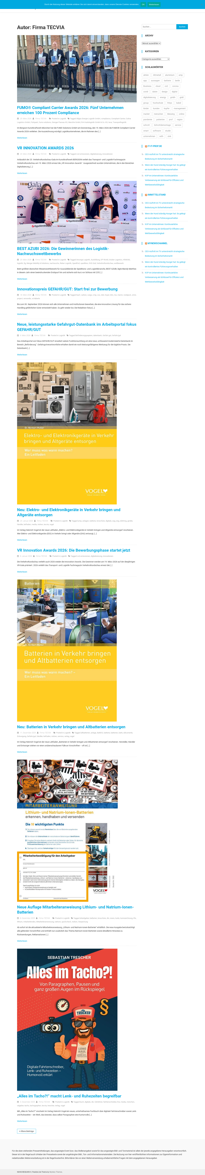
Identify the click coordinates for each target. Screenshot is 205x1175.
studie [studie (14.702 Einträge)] (168, 131)
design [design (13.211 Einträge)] (165, 92)
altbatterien (85, 733)
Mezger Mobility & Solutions (38, 263)
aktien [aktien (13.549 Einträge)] (146, 75)
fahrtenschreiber (109, 1102)
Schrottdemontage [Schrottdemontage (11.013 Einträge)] (162, 125)
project (20, 298)
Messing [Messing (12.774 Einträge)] (171, 114)
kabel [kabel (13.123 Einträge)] (178, 103)
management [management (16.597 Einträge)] (180, 108)
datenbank (97, 335)
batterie (93, 521)
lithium (19, 922)
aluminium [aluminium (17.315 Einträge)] (169, 75)
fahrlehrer (98, 1102)
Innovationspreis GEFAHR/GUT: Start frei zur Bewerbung (67, 289)
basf (78, 295)
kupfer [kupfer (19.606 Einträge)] (167, 108)
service (60, 736)
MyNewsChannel (158, 243)
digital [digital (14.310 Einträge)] (174, 92)
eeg (117, 521)
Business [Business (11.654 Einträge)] (147, 86)
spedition (84, 263)
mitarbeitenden (29, 922)
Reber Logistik (65, 263)
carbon (84, 295)
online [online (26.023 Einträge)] (181, 114)
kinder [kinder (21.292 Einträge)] (146, 108)
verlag (66, 736)
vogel (52, 524)
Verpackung (83, 922)
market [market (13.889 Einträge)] (146, 114)
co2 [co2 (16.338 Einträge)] (166, 86)
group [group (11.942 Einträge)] (146, 103)
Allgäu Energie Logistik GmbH (88, 119)
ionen (112, 918)
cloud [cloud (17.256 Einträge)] (158, 86)
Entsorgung (21, 736)
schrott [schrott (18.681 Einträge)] (146, 125)
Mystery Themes (56, 1172)
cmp (94, 295)
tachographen (35, 1106)
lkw (118, 1102)
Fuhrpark (34, 122)
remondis (27, 298)
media (34, 524)
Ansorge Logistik (83, 260)
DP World (104, 260)
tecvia (46, 524)
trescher (51, 1106)
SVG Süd (92, 263)
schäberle (36, 298)
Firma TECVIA (40, 119)
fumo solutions (45, 122)
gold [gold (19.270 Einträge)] (182, 97)
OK (143, 4)
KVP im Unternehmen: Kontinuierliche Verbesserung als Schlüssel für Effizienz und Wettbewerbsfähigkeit (164, 180)
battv (121, 733)
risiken (40, 524)
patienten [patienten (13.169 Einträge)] (160, 119)
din (108, 918)
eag (113, 521)
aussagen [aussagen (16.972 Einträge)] (155, 80)
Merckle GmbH (74, 122)
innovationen (107, 154)
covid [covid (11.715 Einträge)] (145, 92)
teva (110, 122)
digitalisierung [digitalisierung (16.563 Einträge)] (149, 97)
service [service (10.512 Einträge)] (178, 125)
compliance (105, 119)
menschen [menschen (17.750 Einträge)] (158, 114)
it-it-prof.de (155, 146)
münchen (130, 1102)
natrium (58, 922)
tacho (26, 1106)
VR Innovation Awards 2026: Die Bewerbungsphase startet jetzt (73, 550)
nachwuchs (54, 263)
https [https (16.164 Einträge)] (169, 103)
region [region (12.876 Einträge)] (180, 119)
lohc (111, 295)
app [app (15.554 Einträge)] (145, 80)
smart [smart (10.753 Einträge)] (146, 131)
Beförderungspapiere (83, 335)
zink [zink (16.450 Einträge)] (169, 136)
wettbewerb (119, 263)
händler (20, 524)
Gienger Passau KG (59, 122)
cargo (89, 295)
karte (117, 918)
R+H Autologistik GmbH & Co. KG (94, 122)
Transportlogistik (119, 122)
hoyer (107, 295)
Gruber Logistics (115, 260)
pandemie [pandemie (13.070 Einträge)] (147, 119)
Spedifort (76, 263)
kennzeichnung (126, 918)
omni (134, 295)
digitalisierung (96, 154)
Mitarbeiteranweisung (45, 922)
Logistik (63, 119)
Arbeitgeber (84, 918)
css (98, 295)
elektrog (123, 521)
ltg (25, 263)
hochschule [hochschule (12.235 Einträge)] (158, 103)
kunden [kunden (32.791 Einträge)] (156, 108)
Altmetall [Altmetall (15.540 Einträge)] (157, 75)
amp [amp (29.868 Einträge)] (181, 75)
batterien (114, 733)
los (115, 295)
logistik (20, 263)
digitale (108, 521)
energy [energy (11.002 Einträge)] (163, 97)
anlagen (85, 521)
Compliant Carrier (118, 119)
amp (80, 521)
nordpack (127, 295)
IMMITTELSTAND (157, 194)
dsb (102, 295)
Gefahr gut (107, 335)
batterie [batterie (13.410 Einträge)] (167, 80)
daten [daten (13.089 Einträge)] (154, 92)
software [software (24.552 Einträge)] (157, 131)
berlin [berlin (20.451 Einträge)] (177, 80)
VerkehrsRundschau (105, 263)
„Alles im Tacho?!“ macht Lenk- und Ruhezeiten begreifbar (69, 1096)
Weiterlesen (22, 138)
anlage (93, 733)
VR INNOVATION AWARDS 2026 (45, 148)
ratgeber (20, 1106)
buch (82, 1102)
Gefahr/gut (116, 335)
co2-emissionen (82, 154)
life (134, 918)
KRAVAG (126, 260)
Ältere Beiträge (27, 1131)
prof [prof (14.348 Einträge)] (171, 119)
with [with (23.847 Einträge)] (161, 136)
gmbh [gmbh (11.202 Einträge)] (172, 97)
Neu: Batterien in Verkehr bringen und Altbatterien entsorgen (71, 727)
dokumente (128, 733)
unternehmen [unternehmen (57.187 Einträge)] (149, 136)
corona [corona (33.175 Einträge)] (175, 86)
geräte (130, 521)
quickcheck (66, 922)
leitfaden (27, 524)
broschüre (101, 521)
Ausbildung (95, 260)
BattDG (100, 733)
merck (120, 295)
